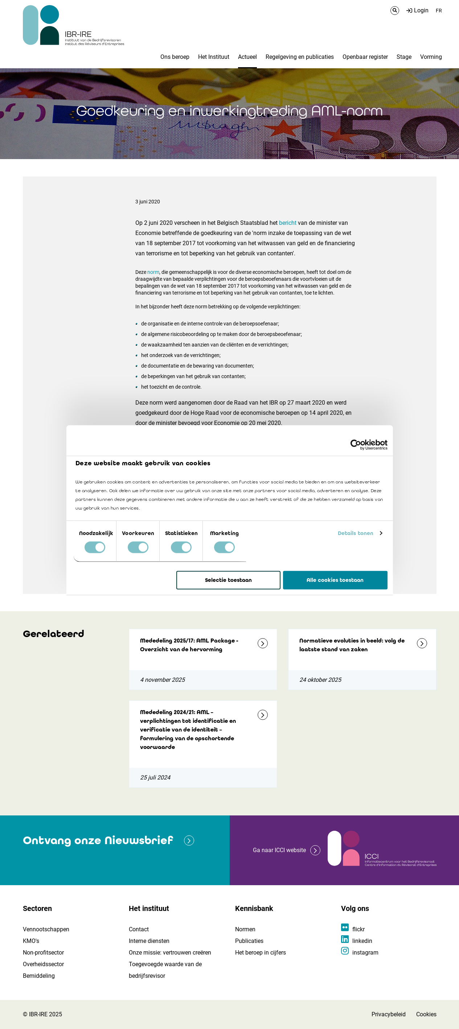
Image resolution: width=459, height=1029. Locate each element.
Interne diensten (149, 940)
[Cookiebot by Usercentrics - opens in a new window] (356, 444)
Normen (245, 929)
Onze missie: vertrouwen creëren (170, 952)
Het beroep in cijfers (260, 952)
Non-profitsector (43, 952)
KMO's (31, 940)
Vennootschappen (46, 929)
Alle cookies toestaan (335, 580)
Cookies (426, 1014)
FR (439, 10)
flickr (358, 929)
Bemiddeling (39, 975)
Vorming (431, 56)
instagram (365, 952)
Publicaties (249, 940)
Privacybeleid (389, 1014)
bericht (287, 222)
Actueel (247, 56)
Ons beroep (174, 56)
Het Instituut (213, 56)
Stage (404, 56)
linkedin (362, 940)
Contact (139, 929)
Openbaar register (365, 56)
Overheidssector (43, 964)
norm (153, 272)
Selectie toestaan (228, 580)
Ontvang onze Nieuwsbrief (98, 840)
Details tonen (355, 533)
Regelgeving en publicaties (300, 56)
